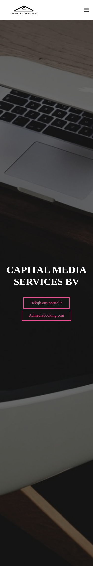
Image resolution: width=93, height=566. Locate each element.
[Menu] (86, 10)
